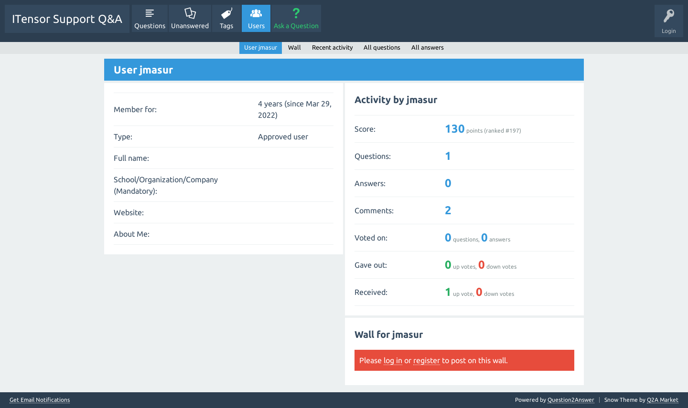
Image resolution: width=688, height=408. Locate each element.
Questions (149, 26)
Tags (226, 26)
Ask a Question (296, 26)
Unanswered (190, 26)
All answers (427, 47)
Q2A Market (662, 400)
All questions (382, 47)
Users (256, 26)
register (426, 360)
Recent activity (332, 47)
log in (393, 360)
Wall (294, 47)
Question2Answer (571, 400)
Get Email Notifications (40, 400)
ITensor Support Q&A (67, 18)
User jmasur (260, 47)
